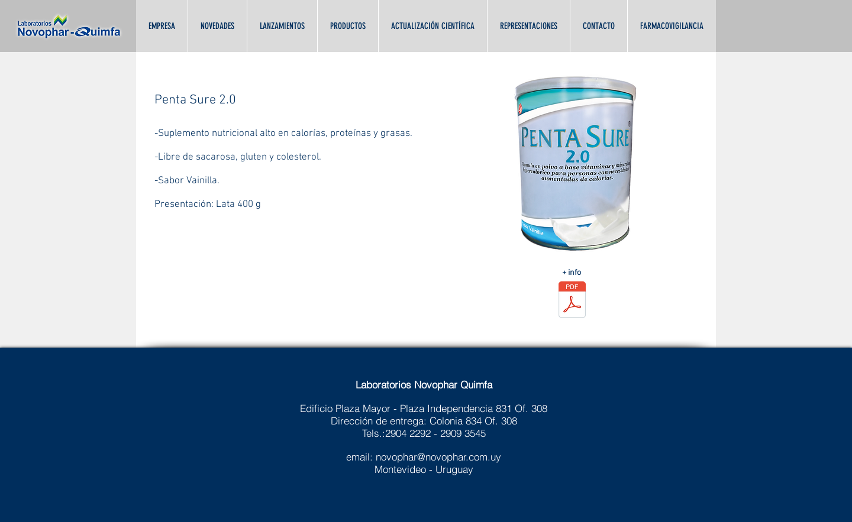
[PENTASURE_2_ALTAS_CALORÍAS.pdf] (572, 301)
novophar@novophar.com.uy (438, 456)
